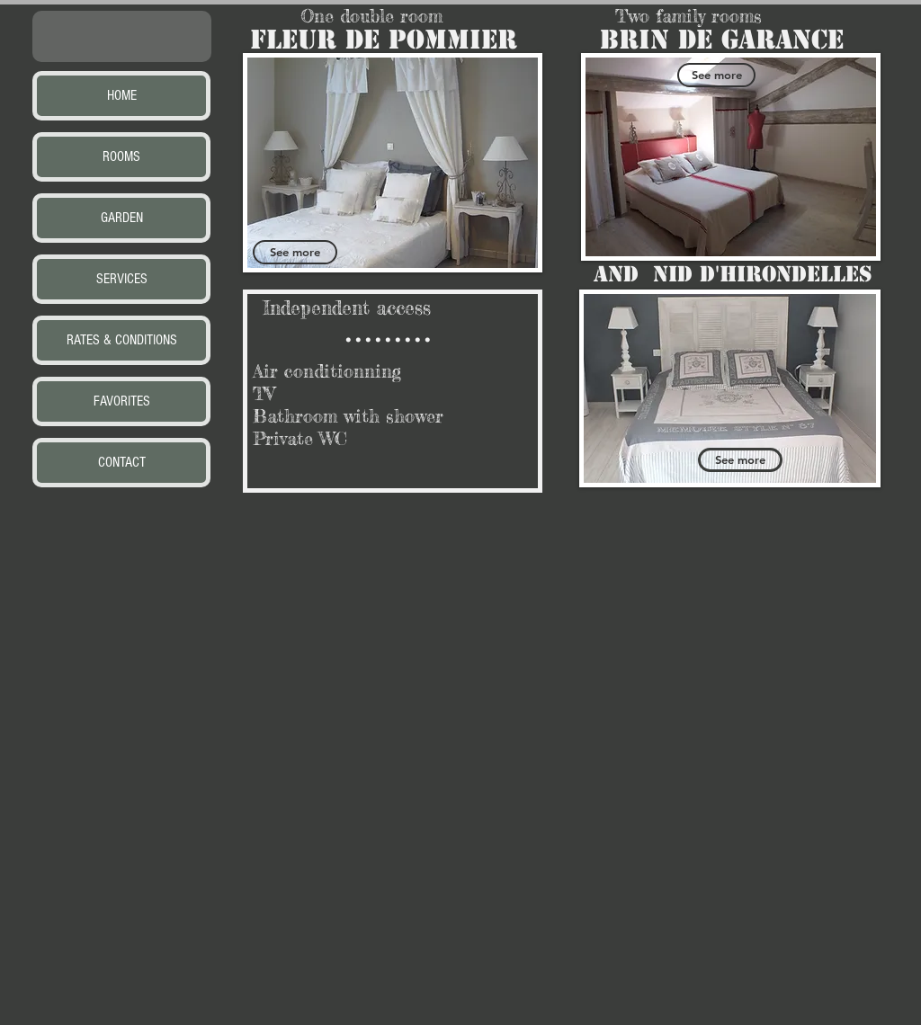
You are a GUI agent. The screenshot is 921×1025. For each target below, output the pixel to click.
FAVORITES (122, 401)
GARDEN (122, 217)
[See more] (295, 252)
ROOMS (121, 156)
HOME (122, 95)
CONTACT (122, 462)
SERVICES (122, 279)
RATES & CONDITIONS (122, 340)
